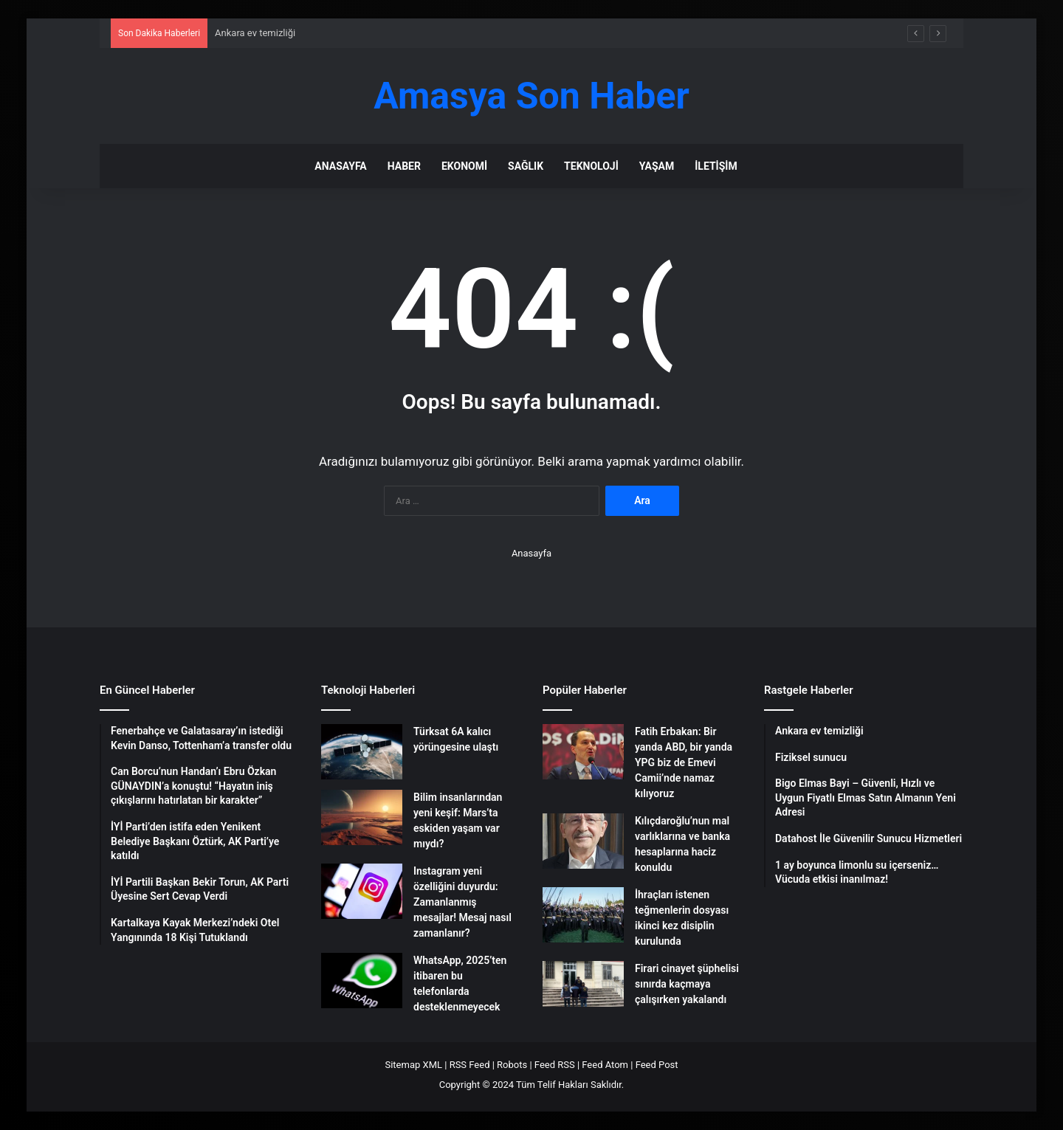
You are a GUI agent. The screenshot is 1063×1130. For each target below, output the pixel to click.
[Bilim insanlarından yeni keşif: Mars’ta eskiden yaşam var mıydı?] (361, 817)
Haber (404, 166)
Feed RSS (554, 1064)
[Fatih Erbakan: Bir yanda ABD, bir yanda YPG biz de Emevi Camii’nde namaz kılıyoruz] (583, 751)
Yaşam (656, 166)
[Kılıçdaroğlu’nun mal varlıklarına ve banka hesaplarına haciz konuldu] (583, 841)
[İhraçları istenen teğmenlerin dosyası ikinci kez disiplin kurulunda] (583, 915)
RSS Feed (470, 1064)
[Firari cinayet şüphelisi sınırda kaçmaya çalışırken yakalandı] (583, 984)
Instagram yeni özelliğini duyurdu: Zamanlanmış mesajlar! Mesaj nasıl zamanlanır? (462, 902)
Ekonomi (464, 166)
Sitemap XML (413, 1064)
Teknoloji (591, 166)
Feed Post (657, 1064)
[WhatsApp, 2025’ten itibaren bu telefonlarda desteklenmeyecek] (361, 980)
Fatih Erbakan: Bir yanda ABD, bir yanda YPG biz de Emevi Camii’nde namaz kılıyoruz (683, 762)
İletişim (716, 166)
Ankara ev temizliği (255, 32)
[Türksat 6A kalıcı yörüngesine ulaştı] (361, 751)
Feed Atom (605, 1064)
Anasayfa (340, 166)
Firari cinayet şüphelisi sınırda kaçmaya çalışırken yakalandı (687, 983)
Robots (512, 1064)
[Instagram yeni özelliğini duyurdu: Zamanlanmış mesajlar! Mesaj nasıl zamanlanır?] (361, 891)
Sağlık (525, 166)
